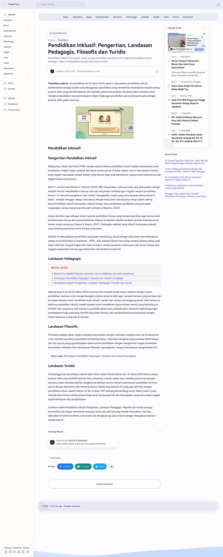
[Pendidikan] (185, 130)
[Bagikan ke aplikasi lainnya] (111, 466)
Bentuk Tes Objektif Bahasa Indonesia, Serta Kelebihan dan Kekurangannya (94, 273)
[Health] (156, 16)
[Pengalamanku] (200, 81)
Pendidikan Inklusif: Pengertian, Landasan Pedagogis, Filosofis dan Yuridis (93, 283)
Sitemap (8, 548)
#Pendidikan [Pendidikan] (55, 458)
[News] (65, 16)
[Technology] (131, 16)
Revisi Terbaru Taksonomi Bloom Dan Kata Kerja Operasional (185, 64)
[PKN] (190, 95)
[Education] (77, 16)
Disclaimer (17, 548)
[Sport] (88, 16)
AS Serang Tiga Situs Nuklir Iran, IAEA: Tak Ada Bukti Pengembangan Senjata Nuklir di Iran (186, 162)
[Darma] (184, 95)
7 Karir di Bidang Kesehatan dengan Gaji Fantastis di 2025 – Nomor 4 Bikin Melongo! (185, 170)
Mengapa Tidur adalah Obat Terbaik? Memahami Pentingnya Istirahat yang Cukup (185, 195)
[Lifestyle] (145, 16)
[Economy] (117, 16)
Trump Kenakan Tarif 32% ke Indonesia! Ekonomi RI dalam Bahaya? (183, 178)
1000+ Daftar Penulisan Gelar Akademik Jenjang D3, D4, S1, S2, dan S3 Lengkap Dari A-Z (187, 138)
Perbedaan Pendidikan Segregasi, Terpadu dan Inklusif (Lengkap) (88, 278)
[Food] (166, 16)
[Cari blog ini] (60, 4)
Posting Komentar (104, 484)
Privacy (26, 548)
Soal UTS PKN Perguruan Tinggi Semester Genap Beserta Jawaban (188, 103)
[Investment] (188, 16)
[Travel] (175, 16)
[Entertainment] (102, 16)
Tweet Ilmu (13, 4)
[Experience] (187, 81)
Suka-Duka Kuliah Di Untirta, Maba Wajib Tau (186, 88)
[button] (218, 4)
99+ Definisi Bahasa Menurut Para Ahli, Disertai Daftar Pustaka (186, 120)
